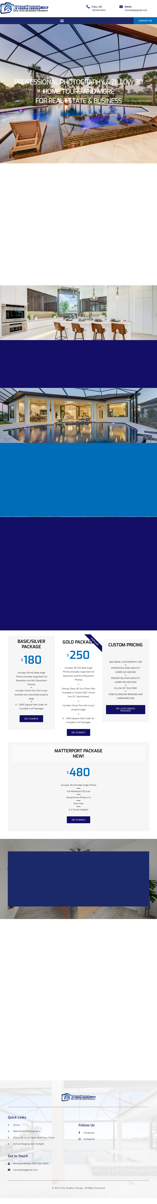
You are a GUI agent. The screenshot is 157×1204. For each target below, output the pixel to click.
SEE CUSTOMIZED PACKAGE (125, 710)
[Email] (121, 6)
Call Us (97, 6)
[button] (62, 21)
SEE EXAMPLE (31, 719)
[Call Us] (88, 6)
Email (128, 6)
